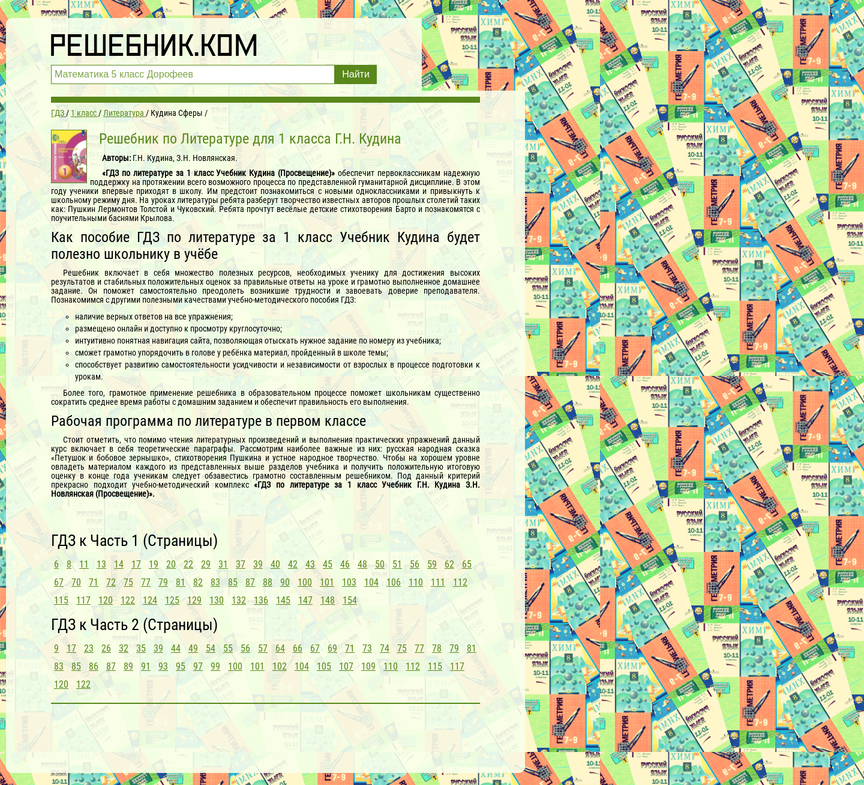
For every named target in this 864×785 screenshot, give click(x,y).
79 (163, 582)
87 (250, 582)
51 (397, 564)
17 (136, 564)
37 (240, 564)
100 (305, 582)
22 (188, 564)
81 (180, 582)
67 (59, 582)
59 (432, 564)
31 (223, 564)
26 (106, 648)
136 (261, 600)
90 (285, 582)
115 (61, 600)
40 (275, 564)
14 (119, 564)
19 (153, 564)
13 (101, 564)
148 (327, 600)
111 (438, 582)
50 (380, 564)
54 (210, 648)
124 (150, 600)
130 (216, 600)
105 (324, 666)
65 (467, 564)
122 (128, 600)
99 (215, 666)
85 (233, 582)
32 (123, 648)
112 (460, 582)
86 (93, 666)
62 (449, 564)
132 (239, 600)
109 (368, 666)
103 (349, 582)
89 (128, 666)
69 (332, 648)
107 (346, 666)
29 (206, 564)
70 (76, 582)
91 (146, 666)
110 (416, 582)
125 (172, 600)
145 (283, 600)
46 (345, 564)
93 (163, 666)
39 (258, 564)
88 (267, 582)
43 (310, 564)
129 (194, 600)
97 (198, 666)
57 (263, 648)
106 (393, 582)
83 (215, 582)
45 (327, 564)
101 (327, 582)
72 (111, 582)
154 (350, 600)
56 (414, 564)
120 (105, 600)
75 (128, 582)
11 (84, 564)
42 (293, 564)
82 (198, 582)
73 (367, 648)
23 (89, 648)
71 (93, 582)
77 (146, 582)
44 (176, 648)
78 (437, 648)
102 (279, 666)
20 (171, 564)
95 (180, 666)
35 (141, 648)
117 (83, 600)
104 (371, 582)
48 (362, 564)
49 (193, 648)
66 (297, 648)
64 (280, 648)
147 (305, 600)
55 (228, 648)
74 (384, 648)
